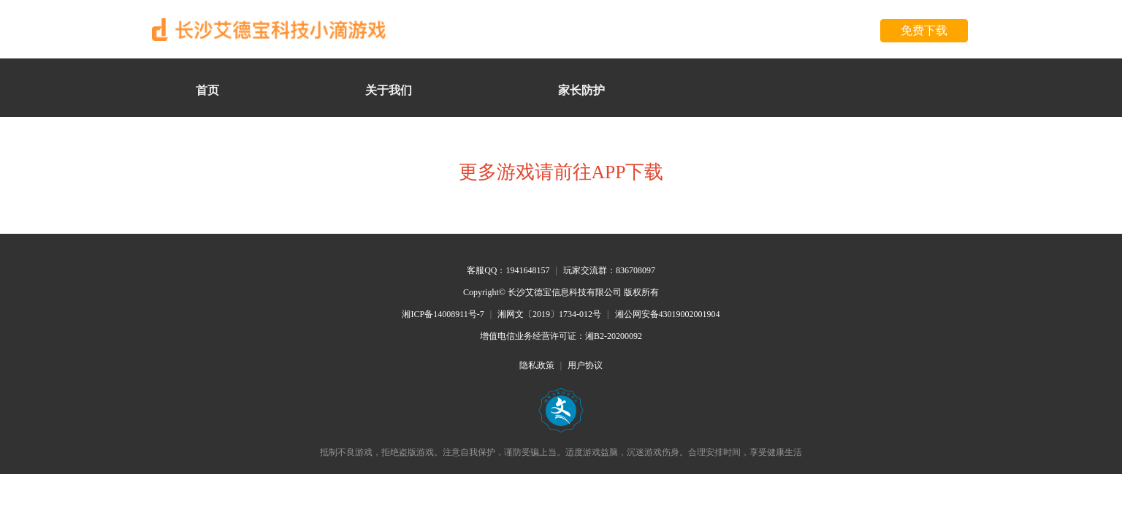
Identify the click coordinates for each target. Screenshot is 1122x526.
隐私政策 (536, 365)
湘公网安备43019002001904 (667, 314)
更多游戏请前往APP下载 (561, 172)
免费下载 (924, 30)
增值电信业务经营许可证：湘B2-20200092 (561, 336)
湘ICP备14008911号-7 (443, 314)
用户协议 (585, 365)
